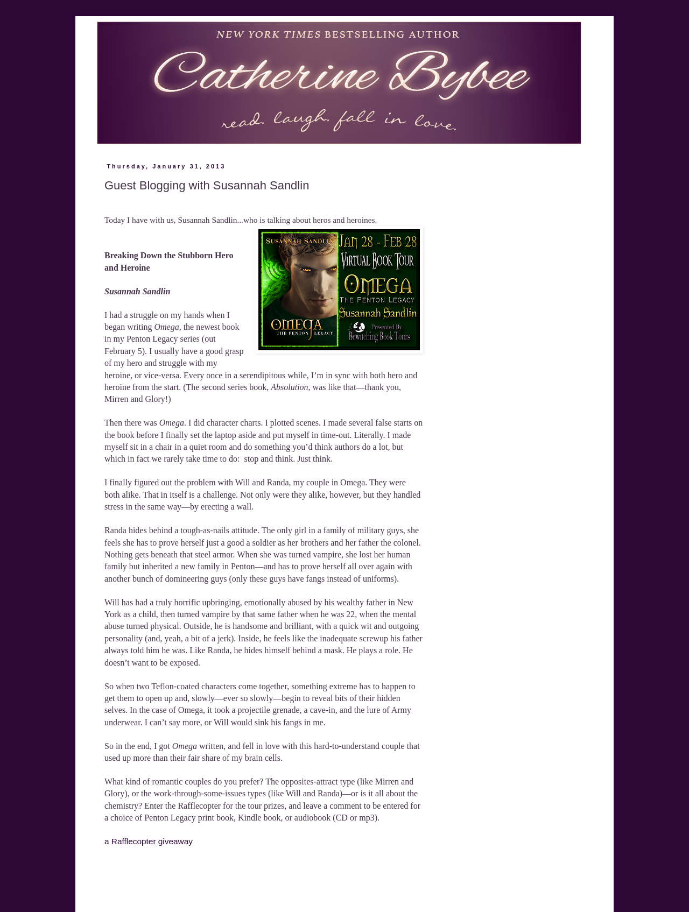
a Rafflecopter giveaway (148, 841)
